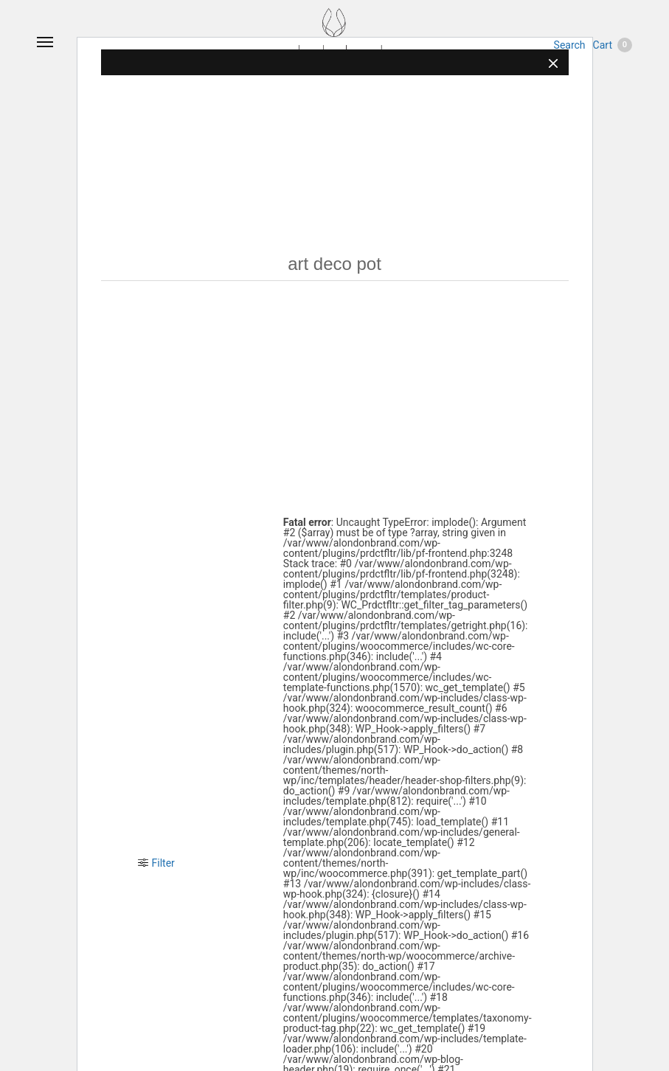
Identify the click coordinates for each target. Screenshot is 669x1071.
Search (570, 45)
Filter (156, 863)
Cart (612, 45)
